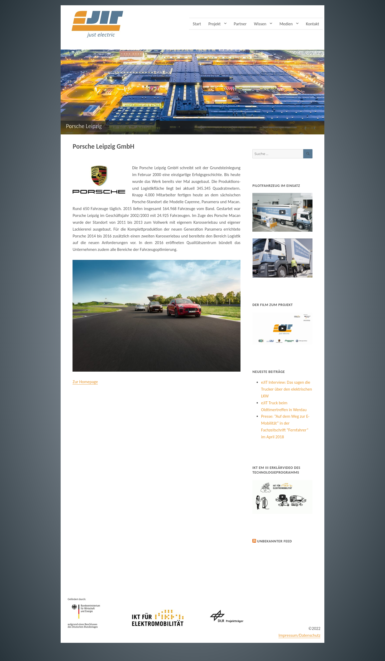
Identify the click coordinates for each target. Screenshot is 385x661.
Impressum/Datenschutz (299, 635)
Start (197, 23)
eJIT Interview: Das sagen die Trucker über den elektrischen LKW (286, 389)
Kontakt (312, 23)
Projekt (214, 23)
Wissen (260, 23)
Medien (286, 23)
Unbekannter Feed (274, 541)
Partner (240, 23)
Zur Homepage (85, 381)
